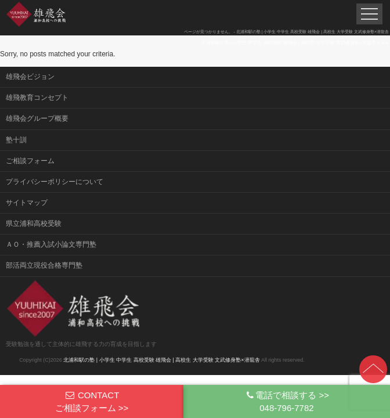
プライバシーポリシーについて (54, 182)
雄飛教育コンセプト (37, 97)
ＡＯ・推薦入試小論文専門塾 (51, 244)
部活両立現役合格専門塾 (44, 265)
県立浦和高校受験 (34, 223)
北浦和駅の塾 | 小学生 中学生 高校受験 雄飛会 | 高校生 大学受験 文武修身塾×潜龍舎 (161, 360)
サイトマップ (27, 203)
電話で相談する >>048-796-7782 (286, 401)
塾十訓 (16, 140)
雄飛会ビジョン (30, 77)
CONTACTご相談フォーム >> (92, 401)
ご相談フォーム (30, 161)
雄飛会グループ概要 (37, 118)
